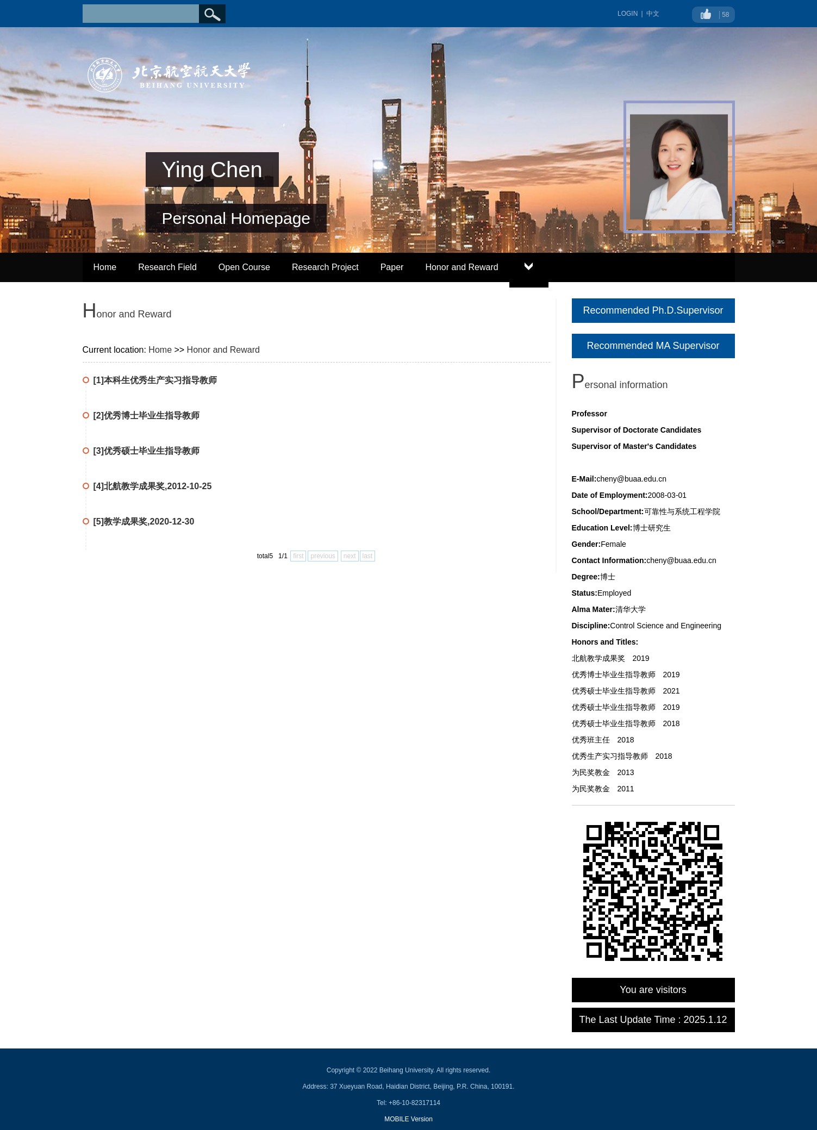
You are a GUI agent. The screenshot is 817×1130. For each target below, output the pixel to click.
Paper (392, 267)
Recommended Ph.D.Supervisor (653, 310)
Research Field (167, 267)
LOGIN (628, 13)
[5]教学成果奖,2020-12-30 (144, 521)
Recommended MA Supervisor (653, 345)
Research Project (325, 267)
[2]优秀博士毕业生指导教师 (146, 415)
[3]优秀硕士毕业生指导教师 (146, 450)
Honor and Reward (461, 267)
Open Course (244, 267)
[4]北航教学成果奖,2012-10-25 (152, 486)
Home (105, 267)
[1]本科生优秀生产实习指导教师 (155, 380)
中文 (652, 13)
